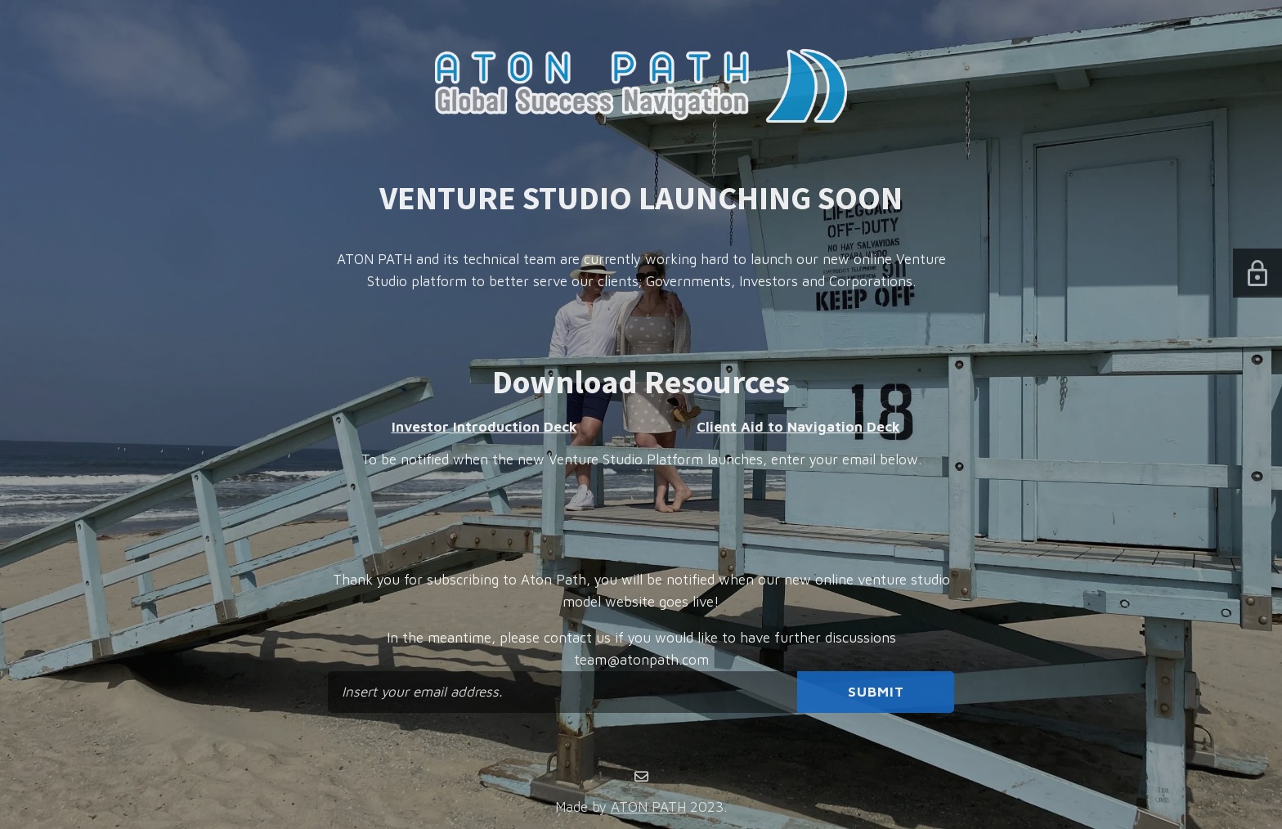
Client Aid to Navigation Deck (798, 427)
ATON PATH (648, 807)
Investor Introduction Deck (484, 427)
